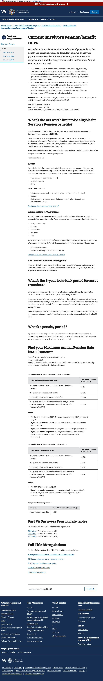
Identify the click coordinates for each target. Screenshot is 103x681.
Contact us (84, 12)
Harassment (58, 668)
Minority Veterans (7, 617)
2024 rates (32, 534)
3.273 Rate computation (37, 572)
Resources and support (86, 617)
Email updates (57, 615)
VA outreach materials (35, 637)
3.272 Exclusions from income (39, 568)
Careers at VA (31, 634)
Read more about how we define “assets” (43, 206)
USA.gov (82, 671)
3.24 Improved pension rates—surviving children (46, 559)
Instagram (56, 622)
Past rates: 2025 (8, 52)
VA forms (30, 607)
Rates (4, 49)
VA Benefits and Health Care (13, 19)
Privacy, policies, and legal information (30, 671)
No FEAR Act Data (70, 671)
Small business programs (10, 634)
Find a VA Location (48, 19)
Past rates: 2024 (8, 56)
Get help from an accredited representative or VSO (37, 618)
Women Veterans (7, 613)
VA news (55, 607)
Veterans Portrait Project (34, 674)
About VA (32, 19)
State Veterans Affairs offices (37, 627)
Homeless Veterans (8, 610)
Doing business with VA (35, 630)
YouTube (55, 632)
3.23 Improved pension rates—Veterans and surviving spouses (51, 554)
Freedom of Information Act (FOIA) (38, 668)
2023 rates (32, 536)
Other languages (24, 652)
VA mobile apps (32, 623)
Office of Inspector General (75, 668)
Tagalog (13, 652)
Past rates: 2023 (8, 60)
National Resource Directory (11, 641)
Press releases (57, 611)
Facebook (56, 618)
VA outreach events (8, 637)
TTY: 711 (81, 633)
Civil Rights (18, 668)
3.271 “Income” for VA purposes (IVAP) (42, 563)
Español (4, 652)
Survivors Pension (8, 44)
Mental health (6, 624)
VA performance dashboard (12, 674)
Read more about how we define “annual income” (46, 255)
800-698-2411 (83, 630)
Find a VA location (84, 644)
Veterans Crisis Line (85, 609)
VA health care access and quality (36, 612)
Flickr (54, 629)
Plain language (7, 671)
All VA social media (59, 636)
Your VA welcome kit (34, 641)
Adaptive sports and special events (11, 628)
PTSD (3, 620)
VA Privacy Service (54, 671)
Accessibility (6, 668)
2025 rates (32, 531)
